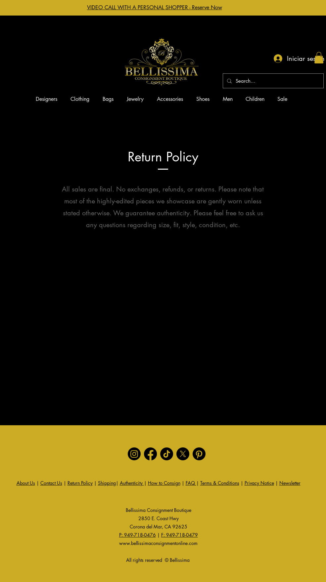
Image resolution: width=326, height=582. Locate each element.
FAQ (191, 483)
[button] (319, 57)
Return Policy (80, 483)
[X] (182, 453)
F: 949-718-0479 (179, 535)
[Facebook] (150, 453)
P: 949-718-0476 (137, 535)
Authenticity (132, 483)
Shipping (107, 483)
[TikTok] (166, 453)
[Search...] (272, 81)
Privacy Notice (259, 483)
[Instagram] (134, 453)
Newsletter (290, 483)
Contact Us (51, 483)
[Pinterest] (199, 453)
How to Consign (164, 483)
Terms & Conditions (219, 483)
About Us (26, 483)
